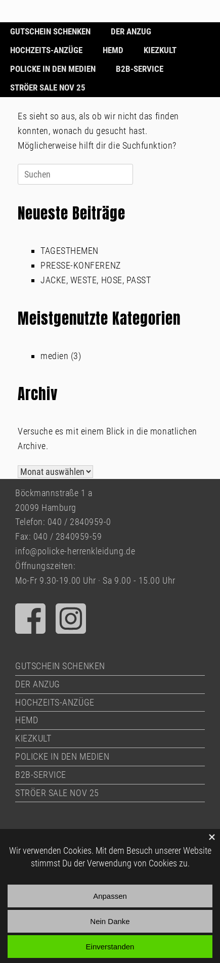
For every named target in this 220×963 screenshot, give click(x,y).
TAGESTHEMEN (69, 250)
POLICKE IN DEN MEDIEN (53, 69)
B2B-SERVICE (139, 69)
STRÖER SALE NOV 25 (47, 87)
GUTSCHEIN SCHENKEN (50, 31)
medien (54, 356)
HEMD (113, 50)
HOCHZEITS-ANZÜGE (46, 50)
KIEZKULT (160, 50)
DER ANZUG (131, 31)
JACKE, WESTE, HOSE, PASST (95, 280)
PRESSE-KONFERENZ (80, 265)
